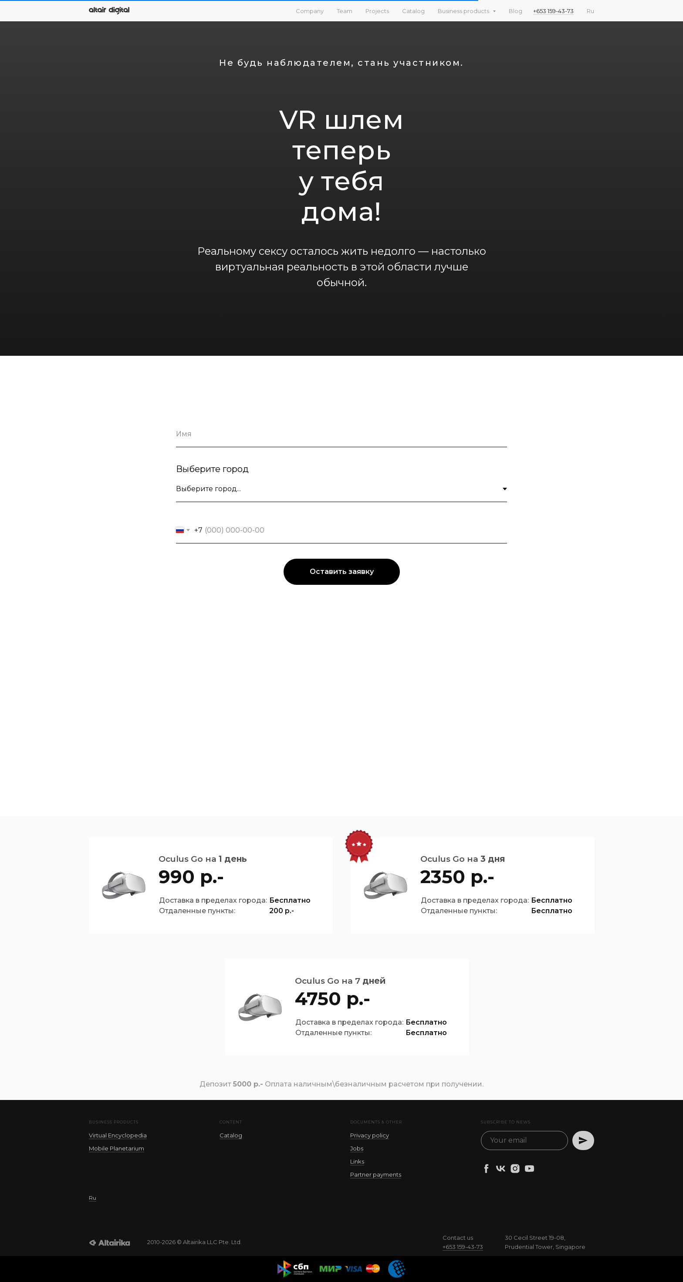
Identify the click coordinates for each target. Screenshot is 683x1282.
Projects (377, 10)
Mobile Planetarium (116, 1148)
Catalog (413, 10)
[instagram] (515, 1168)
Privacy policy (369, 1135)
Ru (590, 10)
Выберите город (212, 469)
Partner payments (375, 1174)
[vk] (500, 1168)
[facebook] (486, 1168)
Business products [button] (464, 10)
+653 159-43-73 (553, 10)
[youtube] (529, 1168)
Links (357, 1161)
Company (310, 10)
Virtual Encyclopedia (118, 1135)
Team (344, 10)
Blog (515, 10)
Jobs (356, 1148)
